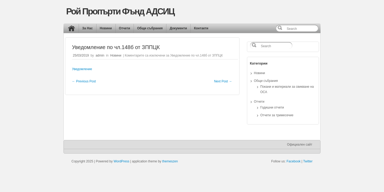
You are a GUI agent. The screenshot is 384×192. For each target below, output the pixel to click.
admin (99, 55)
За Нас (87, 28)
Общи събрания (150, 28)
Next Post (223, 81)
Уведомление (82, 69)
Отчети (124, 28)
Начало (73, 29)
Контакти (201, 28)
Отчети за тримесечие (276, 115)
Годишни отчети (272, 107)
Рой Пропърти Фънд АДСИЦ (120, 11)
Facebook (293, 161)
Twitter (308, 161)
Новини (106, 28)
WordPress (121, 161)
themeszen (170, 161)
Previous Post (84, 81)
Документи (178, 28)
